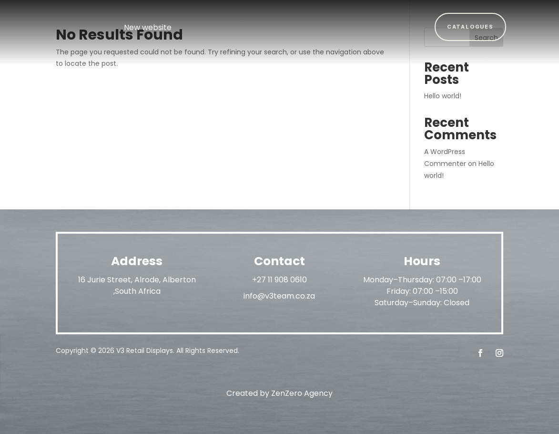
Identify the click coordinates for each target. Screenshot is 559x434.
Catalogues (470, 26)
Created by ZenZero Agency (279, 393)
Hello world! (442, 96)
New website (148, 27)
